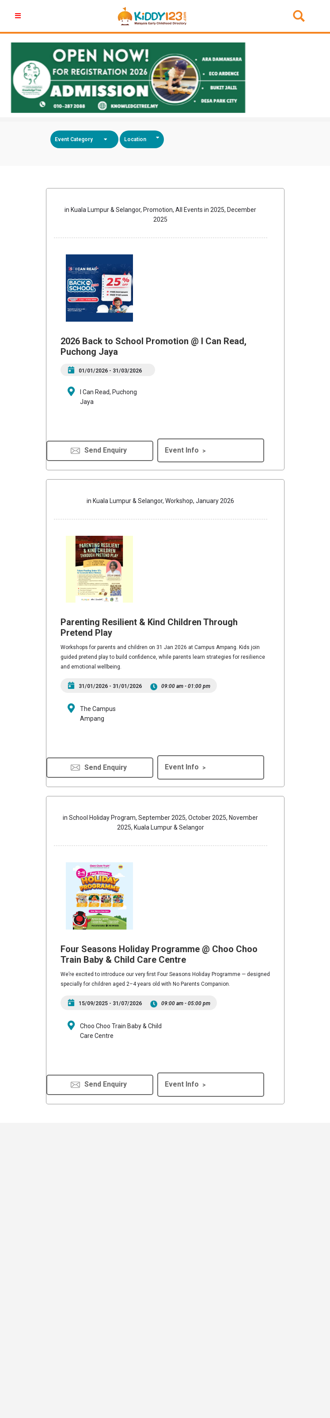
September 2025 (162, 817)
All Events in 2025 (199, 209)
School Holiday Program (102, 817)
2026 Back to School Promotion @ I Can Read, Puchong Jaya (154, 346)
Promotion (158, 209)
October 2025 (207, 817)
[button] (19, 16)
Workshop (179, 500)
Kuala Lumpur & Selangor (105, 209)
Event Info (182, 450)
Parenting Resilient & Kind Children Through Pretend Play (149, 627)
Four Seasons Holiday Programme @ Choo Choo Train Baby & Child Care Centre (159, 954)
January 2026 (215, 500)
